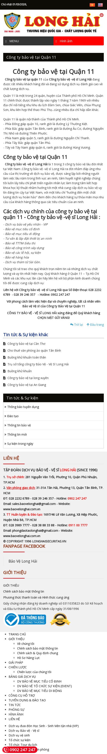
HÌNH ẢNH (16, 714)
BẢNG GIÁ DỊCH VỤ (22, 677)
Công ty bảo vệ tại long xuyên (26, 378)
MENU (12, 41)
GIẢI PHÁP (16, 662)
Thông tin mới (17, 434)
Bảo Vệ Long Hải (23, 561)
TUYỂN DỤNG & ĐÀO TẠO (27, 700)
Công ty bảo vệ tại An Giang (24, 385)
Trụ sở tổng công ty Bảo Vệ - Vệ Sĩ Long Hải (36, 364)
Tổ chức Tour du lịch (23, 745)
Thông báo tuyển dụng (23, 407)
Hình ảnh (64, 41)
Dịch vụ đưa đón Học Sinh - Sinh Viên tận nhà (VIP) (44, 726)
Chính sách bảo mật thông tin (23, 591)
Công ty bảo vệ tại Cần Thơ (24, 344)
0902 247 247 (18, 750)
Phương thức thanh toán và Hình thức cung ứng (36, 597)
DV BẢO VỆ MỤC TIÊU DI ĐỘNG (39, 691)
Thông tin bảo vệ (19, 425)
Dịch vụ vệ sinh (19, 735)
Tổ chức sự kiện (19, 740)
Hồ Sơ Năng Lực (28, 658)
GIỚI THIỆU (11, 585)
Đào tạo (13, 416)
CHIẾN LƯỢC (18, 667)
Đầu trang (95, 325)
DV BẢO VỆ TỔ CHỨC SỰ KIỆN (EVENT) (44, 686)
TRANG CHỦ (17, 634)
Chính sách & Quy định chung (37, 653)
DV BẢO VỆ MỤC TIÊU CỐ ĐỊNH (39, 681)
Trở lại (76, 325)
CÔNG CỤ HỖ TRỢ (22, 695)
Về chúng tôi (25, 644)
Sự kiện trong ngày (20, 444)
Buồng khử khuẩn (17, 371)
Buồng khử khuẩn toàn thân (24, 357)
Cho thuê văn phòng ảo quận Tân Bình (32, 350)
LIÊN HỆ (14, 719)
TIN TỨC (15, 705)
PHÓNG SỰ (16, 710)
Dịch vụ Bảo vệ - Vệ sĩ (24, 731)
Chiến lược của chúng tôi (34, 672)
